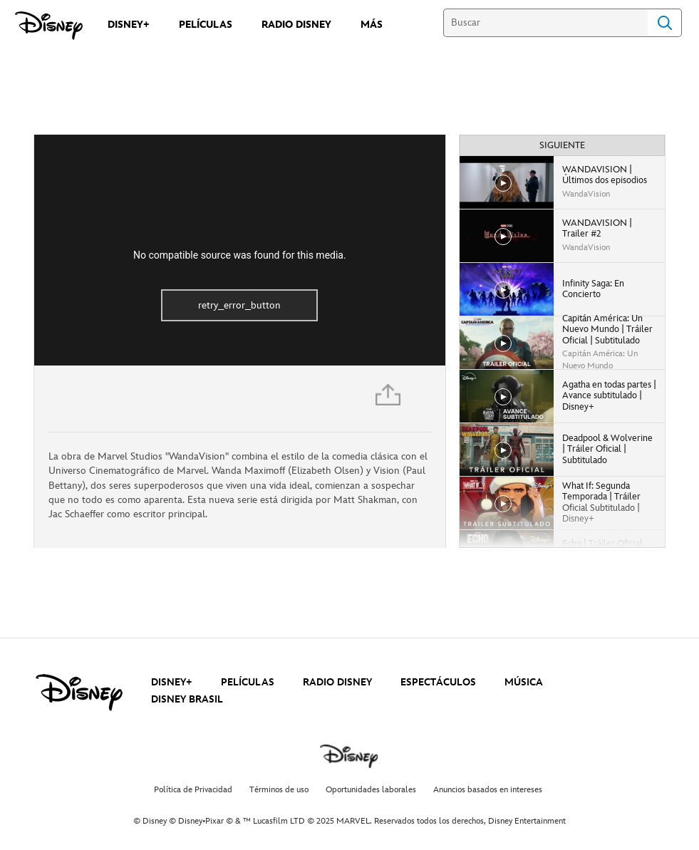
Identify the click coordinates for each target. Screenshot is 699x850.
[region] (239, 250)
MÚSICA (523, 682)
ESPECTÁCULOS (438, 682)
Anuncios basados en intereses (487, 789)
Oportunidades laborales (371, 789)
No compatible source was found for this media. (239, 255)
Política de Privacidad (193, 789)
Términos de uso (279, 789)
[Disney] (49, 25)
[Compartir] (389, 399)
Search (664, 22)
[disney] (79, 692)
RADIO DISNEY (337, 682)
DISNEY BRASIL (187, 699)
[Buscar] (545, 23)
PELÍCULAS (247, 682)
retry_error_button (239, 305)
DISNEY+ (171, 682)
